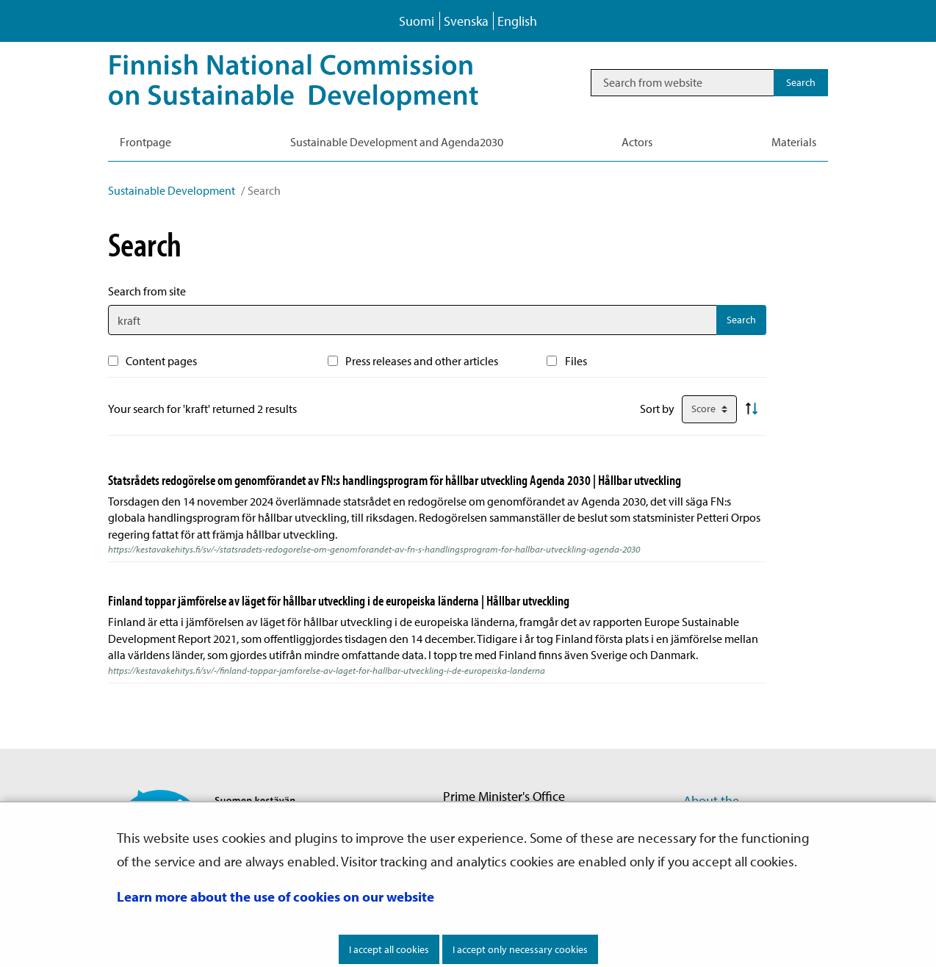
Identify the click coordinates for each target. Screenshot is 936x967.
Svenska (466, 20)
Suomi (416, 20)
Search (741, 319)
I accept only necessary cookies (520, 949)
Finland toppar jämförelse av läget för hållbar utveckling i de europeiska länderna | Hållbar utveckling (338, 600)
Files (576, 360)
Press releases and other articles (421, 360)
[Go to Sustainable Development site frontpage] (314, 82)
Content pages (161, 360)
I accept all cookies (389, 949)
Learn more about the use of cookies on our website (275, 896)
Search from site (147, 291)
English (517, 20)
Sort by (657, 408)
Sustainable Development (171, 190)
